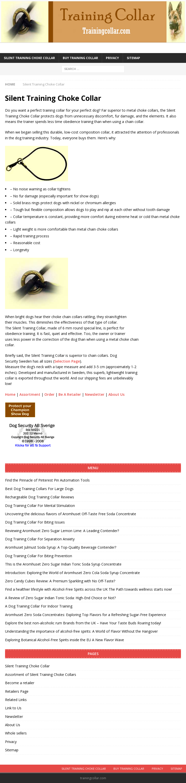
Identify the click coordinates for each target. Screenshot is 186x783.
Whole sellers (16, 733)
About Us (116, 394)
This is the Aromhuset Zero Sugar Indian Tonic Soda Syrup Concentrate (63, 564)
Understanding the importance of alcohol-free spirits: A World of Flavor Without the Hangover (81, 631)
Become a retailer (19, 682)
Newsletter (94, 394)
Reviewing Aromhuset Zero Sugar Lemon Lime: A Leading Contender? (62, 530)
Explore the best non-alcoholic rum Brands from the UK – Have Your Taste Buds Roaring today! (83, 623)
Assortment (29, 394)
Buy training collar (80, 58)
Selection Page (67, 361)
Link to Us (13, 708)
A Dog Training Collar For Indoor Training (38, 606)
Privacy (112, 58)
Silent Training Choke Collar (29, 58)
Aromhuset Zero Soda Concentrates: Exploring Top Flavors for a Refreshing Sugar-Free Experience (85, 614)
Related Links (16, 699)
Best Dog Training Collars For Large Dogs (39, 488)
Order (49, 394)
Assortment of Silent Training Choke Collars (40, 674)
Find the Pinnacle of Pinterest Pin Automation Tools (47, 480)
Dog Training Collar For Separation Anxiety (40, 539)
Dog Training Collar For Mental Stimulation (40, 505)
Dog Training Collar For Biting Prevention (38, 555)
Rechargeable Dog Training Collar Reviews (39, 497)
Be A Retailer (69, 394)
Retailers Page (16, 691)
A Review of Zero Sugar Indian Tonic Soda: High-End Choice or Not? (60, 597)
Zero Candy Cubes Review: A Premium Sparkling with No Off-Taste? (60, 581)
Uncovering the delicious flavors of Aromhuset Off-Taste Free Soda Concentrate (70, 513)
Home (10, 394)
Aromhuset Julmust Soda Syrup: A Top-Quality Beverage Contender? (60, 547)
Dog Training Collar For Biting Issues (35, 522)
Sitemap (133, 58)
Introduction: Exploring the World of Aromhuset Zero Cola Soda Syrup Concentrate (72, 572)
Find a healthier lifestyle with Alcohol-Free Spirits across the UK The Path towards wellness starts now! (88, 589)
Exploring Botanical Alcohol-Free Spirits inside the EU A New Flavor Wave (64, 639)
